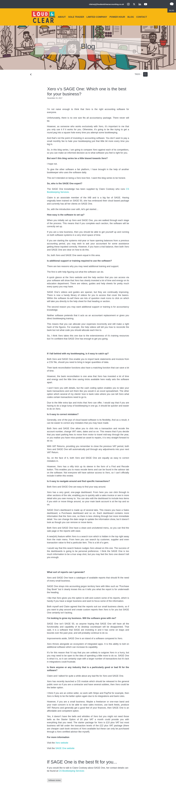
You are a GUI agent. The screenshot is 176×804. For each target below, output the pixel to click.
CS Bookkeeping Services (71, 771)
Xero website (61, 743)
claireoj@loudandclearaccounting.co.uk (106, 4)
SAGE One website (64, 748)
